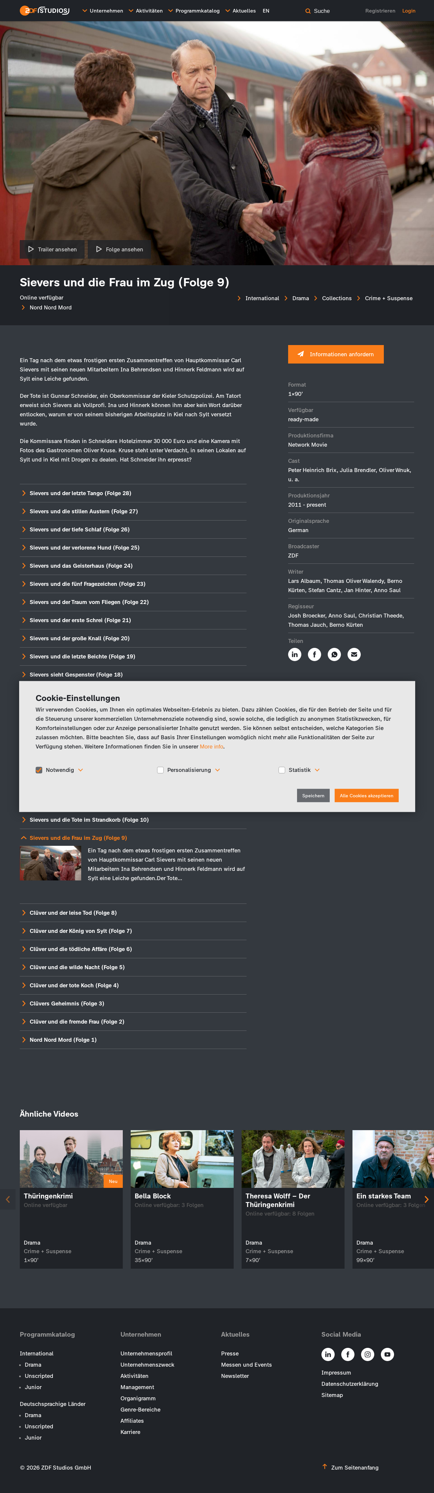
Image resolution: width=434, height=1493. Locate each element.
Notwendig (60, 770)
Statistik (300, 770)
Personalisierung (189, 770)
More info (211, 747)
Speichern (313, 795)
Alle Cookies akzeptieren (366, 795)
